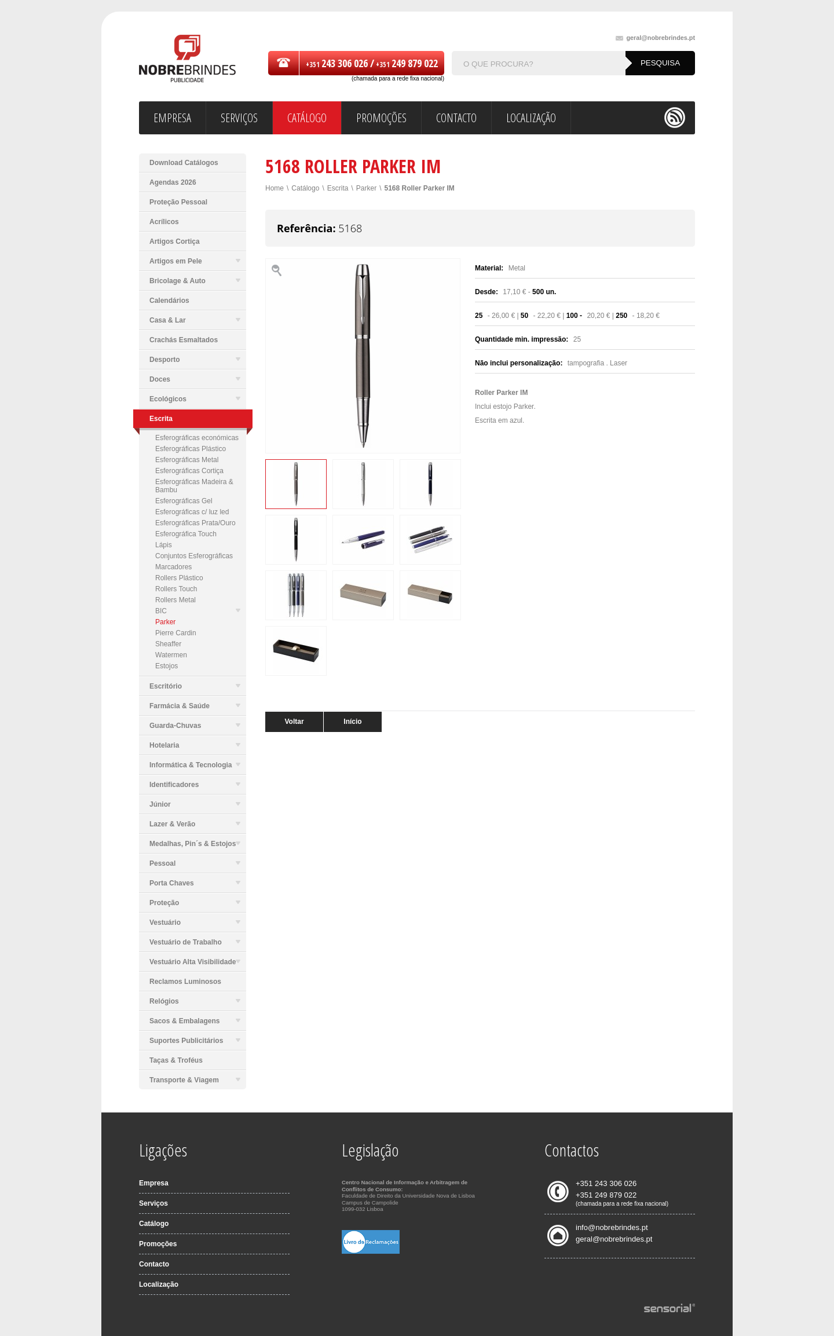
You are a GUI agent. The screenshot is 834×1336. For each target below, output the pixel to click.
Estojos (166, 666)
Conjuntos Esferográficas (194, 556)
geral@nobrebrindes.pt (655, 38)
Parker (165, 622)
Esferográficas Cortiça (189, 471)
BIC (197, 611)
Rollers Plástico (179, 578)
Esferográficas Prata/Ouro (195, 523)
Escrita (338, 188)
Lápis (163, 545)
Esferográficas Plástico (190, 449)
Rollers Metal (175, 600)
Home (274, 188)
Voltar (293, 722)
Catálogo (305, 188)
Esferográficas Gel (184, 501)
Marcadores (173, 567)
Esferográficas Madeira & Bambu (194, 486)
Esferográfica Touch (186, 534)
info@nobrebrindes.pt (612, 1227)
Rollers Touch (176, 589)
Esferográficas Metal (186, 460)
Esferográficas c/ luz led (192, 512)
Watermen (171, 655)
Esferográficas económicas (197, 438)
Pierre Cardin (175, 633)
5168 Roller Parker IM (419, 188)
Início (352, 722)
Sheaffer (168, 644)
